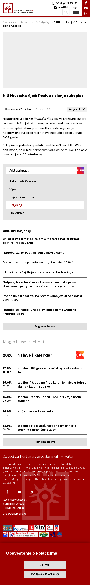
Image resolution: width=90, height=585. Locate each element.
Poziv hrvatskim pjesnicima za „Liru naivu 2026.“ (38, 262)
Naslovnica (9, 22)
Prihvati (45, 565)
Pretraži (66, 12)
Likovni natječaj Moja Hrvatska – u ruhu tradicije (38, 272)
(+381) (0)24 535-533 (65, 3)
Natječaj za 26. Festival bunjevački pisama (33, 252)
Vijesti (13, 189)
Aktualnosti (28, 22)
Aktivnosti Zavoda (22, 181)
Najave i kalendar (21, 197)
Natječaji (44, 22)
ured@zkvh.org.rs (15, 513)
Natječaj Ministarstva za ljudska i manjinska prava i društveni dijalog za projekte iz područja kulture (40, 284)
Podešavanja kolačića (45, 574)
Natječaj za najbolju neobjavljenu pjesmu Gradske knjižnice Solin (39, 311)
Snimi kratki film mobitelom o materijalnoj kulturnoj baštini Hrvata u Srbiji (41, 241)
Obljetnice (17, 213)
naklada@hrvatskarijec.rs (50, 150)
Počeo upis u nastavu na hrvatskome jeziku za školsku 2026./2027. (43, 298)
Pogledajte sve (45, 326)
